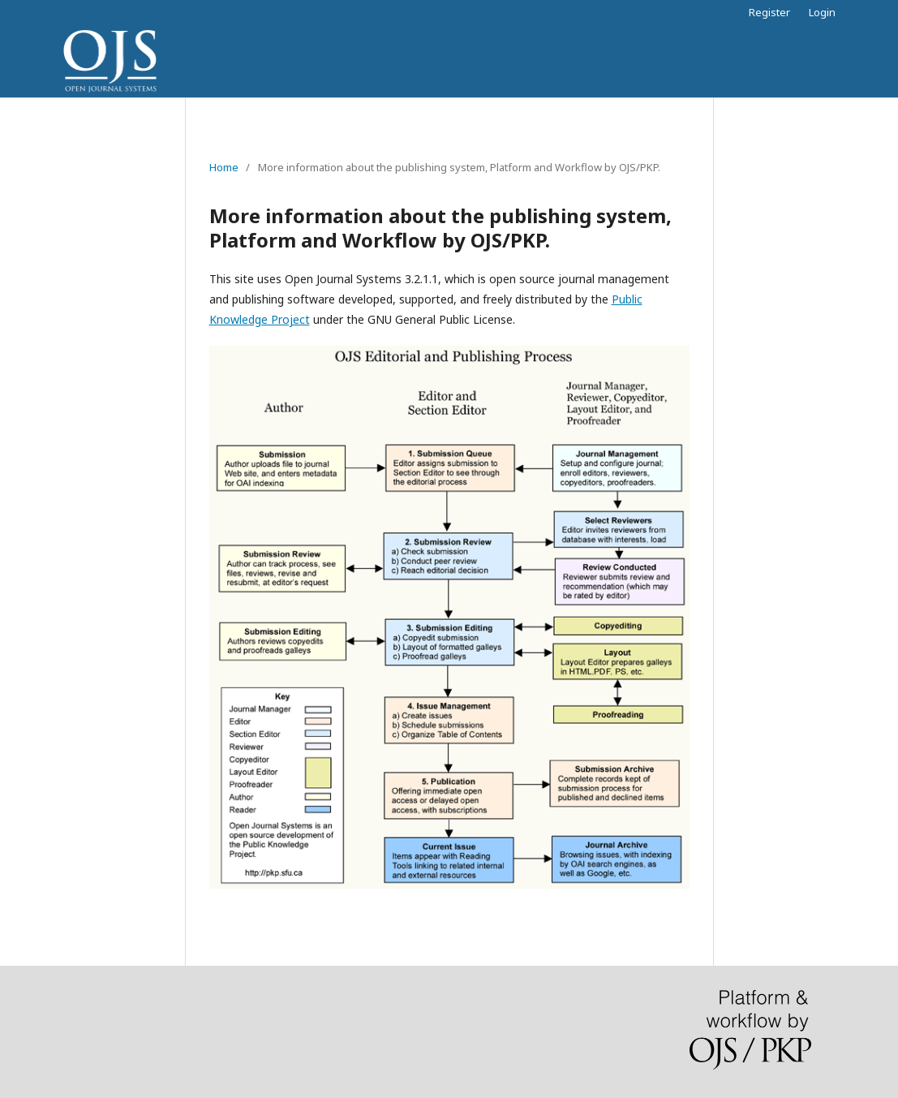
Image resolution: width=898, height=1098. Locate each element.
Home (223, 167)
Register (769, 12)
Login (822, 12)
